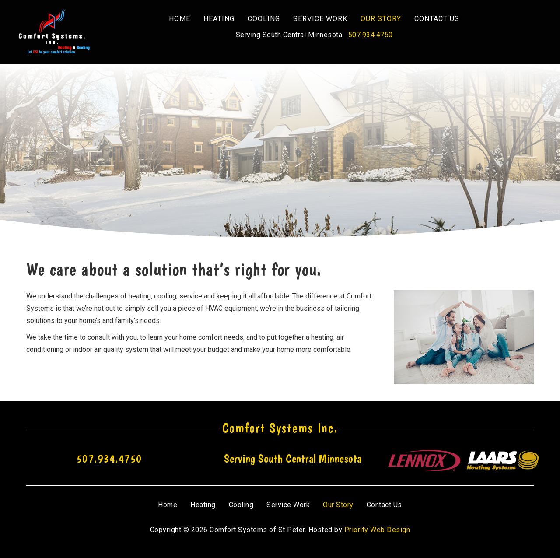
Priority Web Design (377, 530)
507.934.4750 (370, 35)
